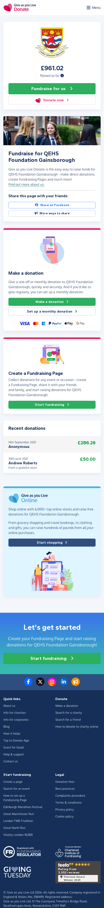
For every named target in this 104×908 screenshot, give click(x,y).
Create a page (13, 781)
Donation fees (65, 781)
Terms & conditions (68, 802)
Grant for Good (13, 747)
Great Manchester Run (18, 814)
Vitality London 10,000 (18, 834)
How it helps (11, 733)
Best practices (65, 788)
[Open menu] (93, 7)
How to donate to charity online (76, 726)
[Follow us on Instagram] (52, 684)
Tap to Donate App (16, 740)
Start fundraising (52, 404)
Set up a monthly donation (52, 311)
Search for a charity (68, 712)
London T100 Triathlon (18, 821)
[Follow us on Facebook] (28, 684)
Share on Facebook (52, 205)
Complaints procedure (70, 795)
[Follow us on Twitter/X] (40, 684)
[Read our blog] (75, 684)
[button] (62, 75)
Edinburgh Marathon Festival (22, 807)
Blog (6, 726)
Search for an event (16, 788)
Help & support (13, 754)
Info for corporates (16, 719)
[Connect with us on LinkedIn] (64, 684)
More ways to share (52, 213)
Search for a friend (68, 719)
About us (9, 705)
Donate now (51, 100)
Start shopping (52, 542)
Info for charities (14, 712)
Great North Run (14, 827)
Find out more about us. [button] (26, 184)
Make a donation (52, 301)
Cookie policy (64, 816)
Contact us (10, 761)
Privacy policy (64, 809)
